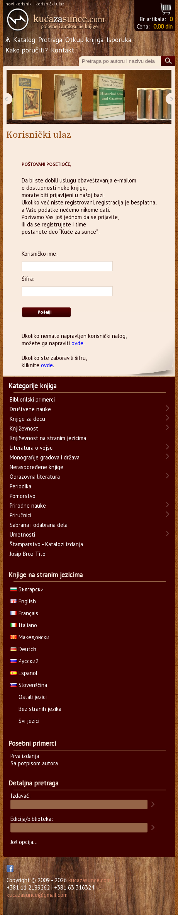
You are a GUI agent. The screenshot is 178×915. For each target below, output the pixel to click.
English (23, 601)
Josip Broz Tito (28, 553)
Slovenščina (28, 685)
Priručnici (20, 515)
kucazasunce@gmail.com (37, 894)
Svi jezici (29, 720)
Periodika (20, 486)
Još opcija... (23, 842)
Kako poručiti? (26, 50)
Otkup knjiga (84, 39)
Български (27, 589)
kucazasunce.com (89, 880)
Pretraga (50, 39)
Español (23, 673)
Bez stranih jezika (40, 708)
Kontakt (62, 50)
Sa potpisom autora (34, 763)
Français (24, 613)
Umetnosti (22, 534)
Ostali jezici (33, 697)
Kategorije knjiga (32, 386)
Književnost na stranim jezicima (48, 438)
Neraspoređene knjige (36, 467)
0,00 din (163, 26)
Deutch (23, 649)
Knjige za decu (27, 418)
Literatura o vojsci (32, 447)
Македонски (29, 637)
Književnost (24, 428)
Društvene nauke (30, 409)
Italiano (23, 625)
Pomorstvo (23, 496)
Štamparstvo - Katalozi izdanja (46, 544)
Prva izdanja (24, 756)
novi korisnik (18, 4)
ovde (77, 343)
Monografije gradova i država (45, 457)
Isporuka (119, 39)
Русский (24, 661)
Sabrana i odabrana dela (39, 524)
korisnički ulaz (50, 4)
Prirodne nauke (28, 505)
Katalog (24, 39)
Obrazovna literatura (35, 476)
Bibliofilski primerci (32, 399)
